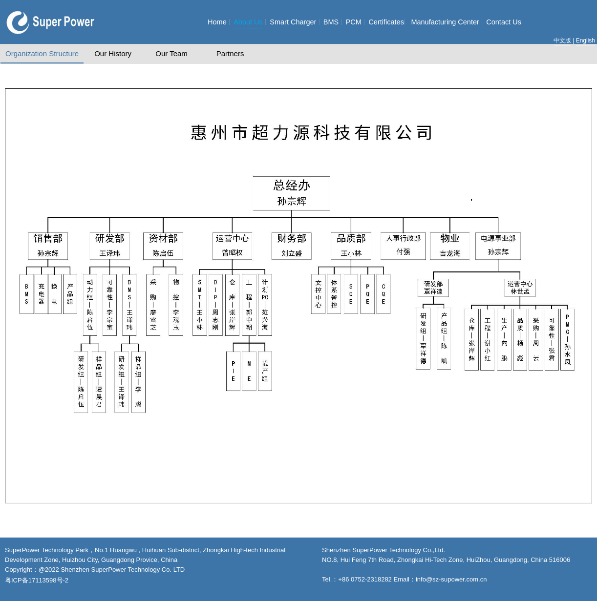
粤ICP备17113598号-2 (36, 580)
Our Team (171, 53)
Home (217, 22)
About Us (248, 22)
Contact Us (503, 22)
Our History (112, 53)
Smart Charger (293, 22)
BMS (331, 22)
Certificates (386, 22)
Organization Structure (42, 53)
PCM (354, 22)
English (585, 40)
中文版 (562, 40)
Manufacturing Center (445, 22)
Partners (230, 53)
